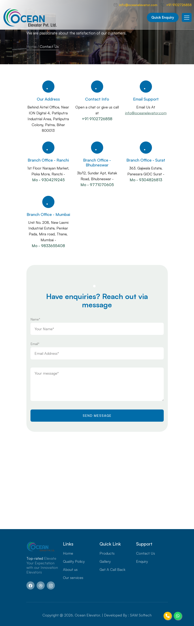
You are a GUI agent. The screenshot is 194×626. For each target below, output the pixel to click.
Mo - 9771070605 (97, 184)
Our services (73, 577)
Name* (35, 319)
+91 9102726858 (179, 5)
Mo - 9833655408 (48, 245)
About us (70, 569)
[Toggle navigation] (187, 17)
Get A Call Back (112, 569)
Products (107, 553)
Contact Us (145, 553)
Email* (34, 344)
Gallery (105, 561)
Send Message (97, 416)
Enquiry (142, 561)
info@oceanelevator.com (138, 5)
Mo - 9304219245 (48, 179)
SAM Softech (141, 615)
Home (31, 46)
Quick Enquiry (162, 17)
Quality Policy (74, 561)
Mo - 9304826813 (146, 179)
